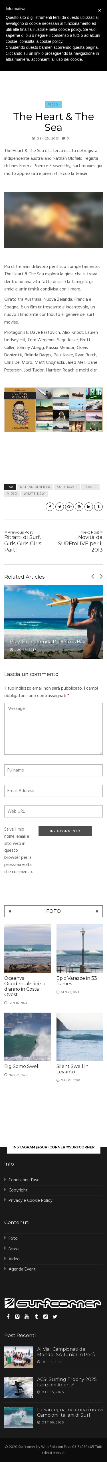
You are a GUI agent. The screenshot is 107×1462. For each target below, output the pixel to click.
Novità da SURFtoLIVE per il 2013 (79, 541)
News (14, 1249)
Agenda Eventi (23, 1269)
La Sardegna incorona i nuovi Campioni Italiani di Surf (70, 1412)
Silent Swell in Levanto (72, 1069)
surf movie (67, 487)
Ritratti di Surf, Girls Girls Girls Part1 (28, 541)
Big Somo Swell (22, 1066)
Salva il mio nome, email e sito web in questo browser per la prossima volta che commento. (18, 850)
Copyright (18, 1190)
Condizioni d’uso (24, 1180)
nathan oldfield (35, 487)
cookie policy (51, 41)
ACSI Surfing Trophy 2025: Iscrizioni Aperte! (67, 1382)
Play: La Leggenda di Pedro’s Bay (47, 642)
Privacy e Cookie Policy (31, 1200)
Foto (13, 1238)
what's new (34, 493)
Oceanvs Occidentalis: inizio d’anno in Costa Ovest (24, 986)
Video (53, 104)
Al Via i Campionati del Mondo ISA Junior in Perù (66, 1351)
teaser (90, 487)
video (12, 493)
